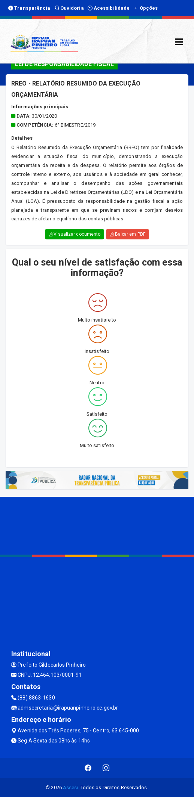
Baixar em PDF (127, 234)
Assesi (70, 787)
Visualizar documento (74, 234)
